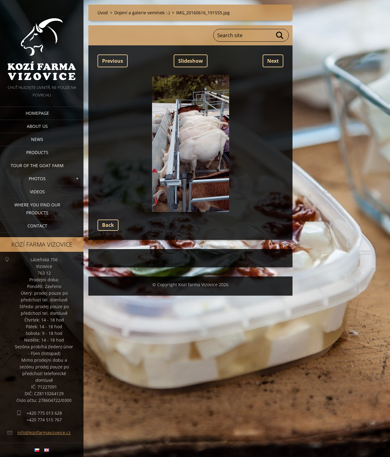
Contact (37, 226)
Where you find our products (37, 209)
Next (273, 61)
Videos (37, 192)
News (37, 139)
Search (280, 35)
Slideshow (190, 61)
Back (108, 225)
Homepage (37, 113)
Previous (112, 61)
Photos (37, 178)
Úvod (103, 13)
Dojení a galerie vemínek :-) (142, 13)
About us (37, 126)
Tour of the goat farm (37, 165)
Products (37, 152)
